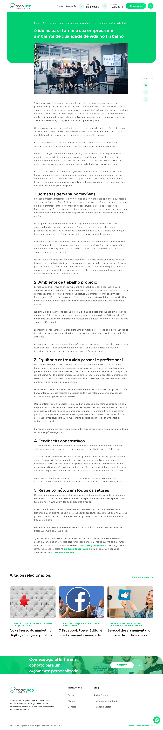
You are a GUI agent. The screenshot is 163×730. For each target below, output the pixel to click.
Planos (60, 6)
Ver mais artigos (140, 577)
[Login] (150, 6)
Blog (36, 23)
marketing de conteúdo (93, 545)
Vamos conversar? (64, 552)
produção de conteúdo (76, 549)
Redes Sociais (101, 695)
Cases (71, 695)
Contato (72, 707)
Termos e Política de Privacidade (140, 726)
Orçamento (70, 6)
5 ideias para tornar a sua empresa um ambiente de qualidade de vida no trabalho (85, 23)
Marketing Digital (103, 707)
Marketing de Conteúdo (106, 701)
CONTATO (122, 665)
